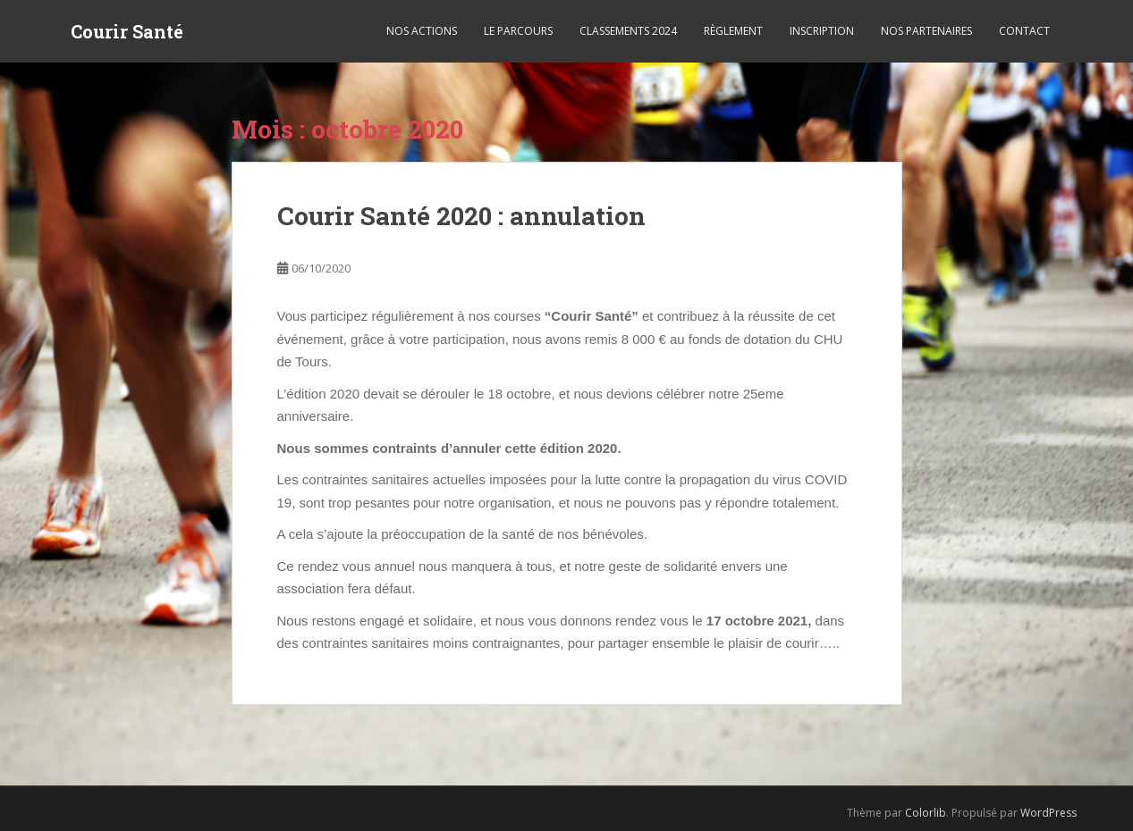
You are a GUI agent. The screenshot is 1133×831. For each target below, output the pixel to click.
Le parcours (518, 30)
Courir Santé (127, 31)
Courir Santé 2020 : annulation (461, 215)
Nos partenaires (926, 30)
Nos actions (421, 30)
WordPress (1048, 812)
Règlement (733, 30)
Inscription (822, 30)
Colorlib (925, 812)
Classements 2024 (628, 30)
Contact (1024, 30)
